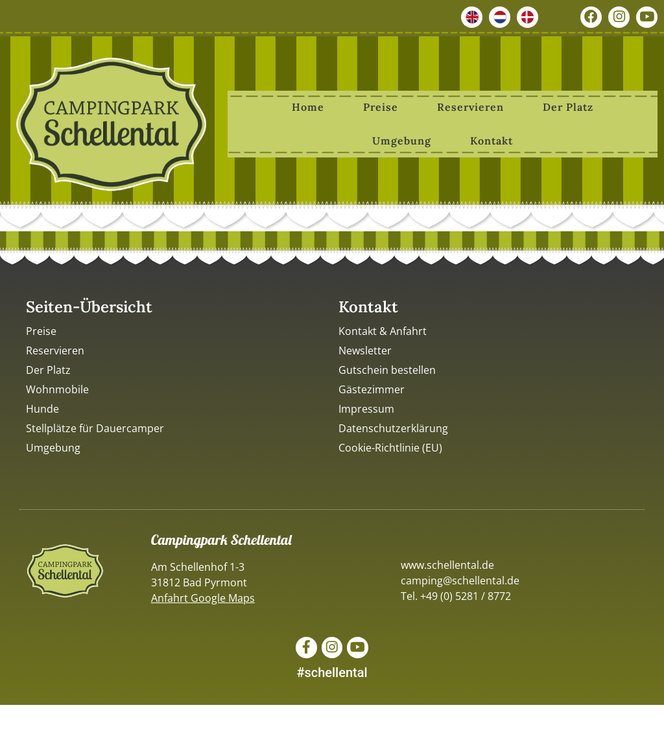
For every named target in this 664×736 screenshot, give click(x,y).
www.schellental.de (447, 565)
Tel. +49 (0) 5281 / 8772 (456, 596)
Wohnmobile (57, 389)
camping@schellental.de (460, 580)
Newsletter (365, 350)
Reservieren (470, 106)
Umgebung (401, 139)
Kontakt (491, 139)
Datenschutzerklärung (393, 428)
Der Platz (568, 106)
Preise (380, 106)
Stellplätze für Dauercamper (95, 428)
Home (308, 106)
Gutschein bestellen (387, 370)
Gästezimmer (371, 389)
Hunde (42, 409)
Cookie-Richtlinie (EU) (390, 448)
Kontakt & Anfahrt (382, 331)
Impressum (366, 409)
